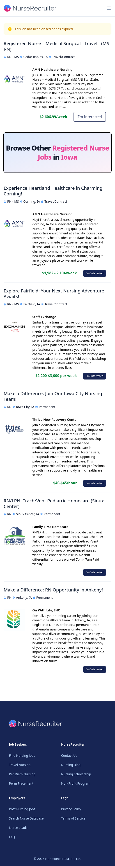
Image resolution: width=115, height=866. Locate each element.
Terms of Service (73, 818)
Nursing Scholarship (76, 774)
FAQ (12, 837)
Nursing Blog (70, 765)
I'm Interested (90, 116)
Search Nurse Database (26, 818)
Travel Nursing (19, 765)
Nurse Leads (18, 827)
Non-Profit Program (75, 783)
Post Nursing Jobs (22, 809)
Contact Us (69, 755)
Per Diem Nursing (22, 774)
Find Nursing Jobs (22, 755)
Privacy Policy (71, 809)
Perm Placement (21, 783)
